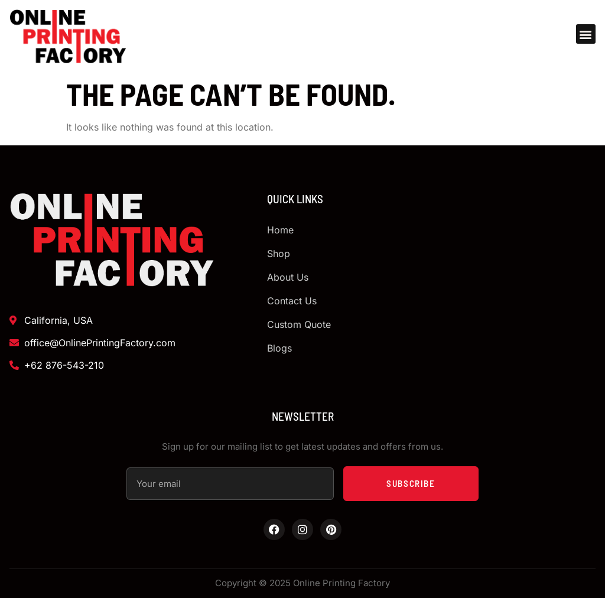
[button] (586, 34)
